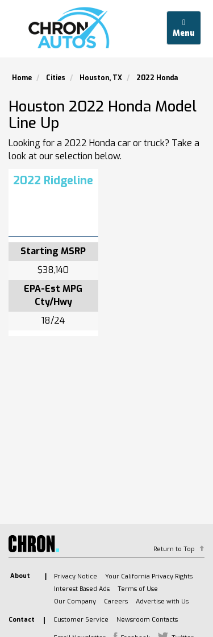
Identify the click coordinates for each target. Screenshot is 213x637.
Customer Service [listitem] (80, 619)
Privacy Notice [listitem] (75, 576)
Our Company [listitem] (75, 601)
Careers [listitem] (116, 601)
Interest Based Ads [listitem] (82, 589)
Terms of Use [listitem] (138, 589)
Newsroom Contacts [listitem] (147, 619)
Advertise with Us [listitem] (162, 601)
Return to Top (174, 549)
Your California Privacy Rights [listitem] (149, 576)
